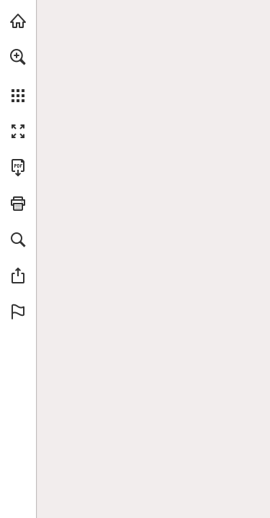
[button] (18, 57)
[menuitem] (18, 75)
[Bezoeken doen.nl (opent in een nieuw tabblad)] (18, 21)
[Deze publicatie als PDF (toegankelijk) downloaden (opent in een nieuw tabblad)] (18, 168)
